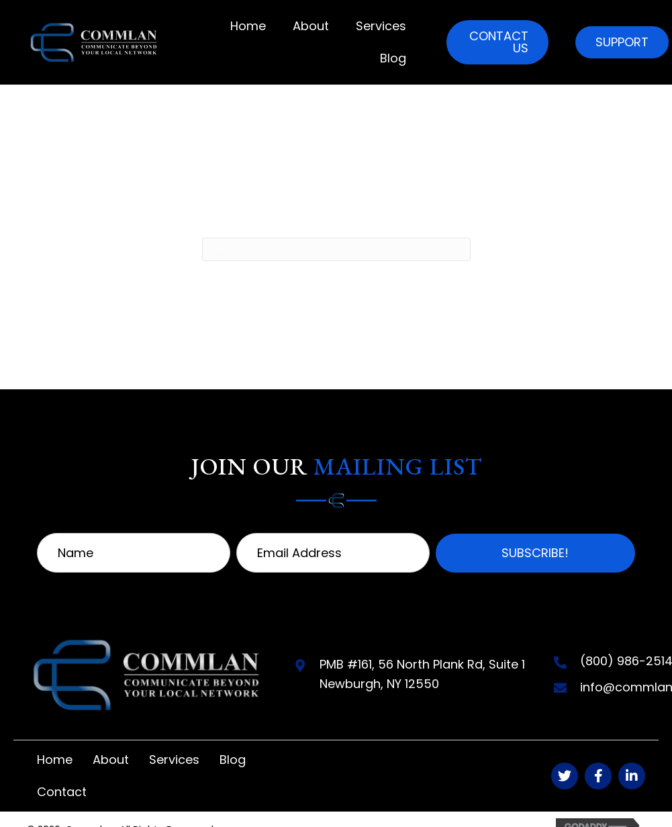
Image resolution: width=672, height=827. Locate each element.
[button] (497, 42)
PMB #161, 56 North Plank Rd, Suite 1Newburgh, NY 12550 (422, 674)
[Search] (336, 249)
